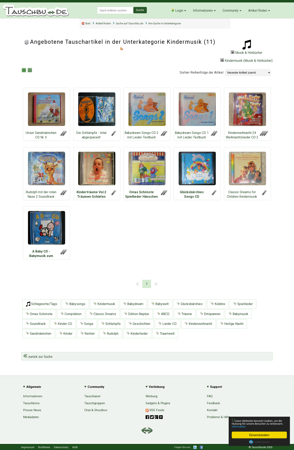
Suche (140, 10)
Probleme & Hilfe (218, 417)
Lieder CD (167, 324)
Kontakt (212, 410)
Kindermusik (104, 304)
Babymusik (238, 314)
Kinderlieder (137, 334)
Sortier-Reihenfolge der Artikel (201, 72)
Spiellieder (243, 304)
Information (257, 426)
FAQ (210, 396)
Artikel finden (257, 10)
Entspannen (210, 314)
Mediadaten (31, 417)
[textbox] (115, 10)
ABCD (163, 314)
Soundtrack (36, 324)
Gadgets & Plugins (158, 403)
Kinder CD (63, 324)
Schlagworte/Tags (41, 304)
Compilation (71, 314)
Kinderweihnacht (198, 324)
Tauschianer (92, 396)
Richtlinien (44, 447)
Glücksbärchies (190, 304)
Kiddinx (218, 304)
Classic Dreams (103, 314)
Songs (86, 324)
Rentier (88, 334)
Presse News (32, 410)
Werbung (151, 396)
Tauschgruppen (94, 403)
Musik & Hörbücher (246, 53)
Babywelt (160, 304)
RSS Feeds (155, 410)
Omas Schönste (39, 314)
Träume (185, 314)
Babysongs (75, 304)
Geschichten (139, 324)
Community (230, 10)
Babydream (133, 304)
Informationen (203, 10)
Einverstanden (259, 435)
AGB (75, 447)
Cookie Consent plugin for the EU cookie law (259, 442)
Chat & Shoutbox (95, 410)
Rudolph (110, 334)
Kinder (65, 334)
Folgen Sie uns (182, 447)
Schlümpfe (111, 324)
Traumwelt (165, 334)
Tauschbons (31, 403)
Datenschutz (61, 447)
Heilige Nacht (231, 324)
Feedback (213, 403)
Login (177, 10)
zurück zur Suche (37, 357)
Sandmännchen (38, 334)
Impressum (28, 447)
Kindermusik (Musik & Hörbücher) (246, 61)
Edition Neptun (136, 314)
